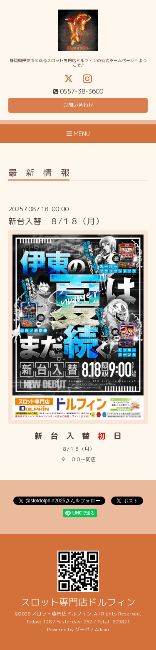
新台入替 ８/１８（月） (56, 221)
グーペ (82, 629)
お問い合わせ (78, 105)
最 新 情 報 (38, 173)
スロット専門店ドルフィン (78, 602)
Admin (102, 629)
